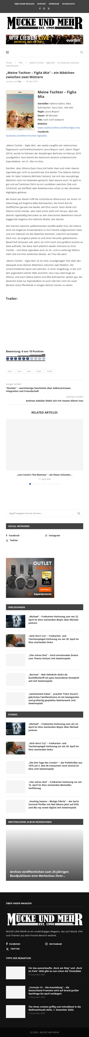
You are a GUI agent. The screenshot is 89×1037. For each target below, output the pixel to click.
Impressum (54, 4)
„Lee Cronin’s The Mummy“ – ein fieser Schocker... (44, 474)
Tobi (19, 81)
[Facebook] (39, 8)
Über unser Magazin (24, 4)
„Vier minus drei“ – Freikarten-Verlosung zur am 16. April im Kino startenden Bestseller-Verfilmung (55, 785)
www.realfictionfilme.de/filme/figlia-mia (59, 127)
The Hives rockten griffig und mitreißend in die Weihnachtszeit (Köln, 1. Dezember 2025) (54, 1008)
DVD (10, 371)
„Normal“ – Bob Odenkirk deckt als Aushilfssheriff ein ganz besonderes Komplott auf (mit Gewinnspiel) (53, 677)
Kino (29, 371)
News (39, 371)
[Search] (81, 52)
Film (21, 62)
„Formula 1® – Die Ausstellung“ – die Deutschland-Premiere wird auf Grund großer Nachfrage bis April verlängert (53, 990)
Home (9, 62)
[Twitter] (49, 8)
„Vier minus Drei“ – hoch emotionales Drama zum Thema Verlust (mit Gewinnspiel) (53, 657)
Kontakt (41, 4)
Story (49, 371)
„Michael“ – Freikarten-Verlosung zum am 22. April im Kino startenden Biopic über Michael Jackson (53, 619)
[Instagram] (44, 8)
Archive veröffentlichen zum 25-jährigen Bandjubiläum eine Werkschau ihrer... (39, 873)
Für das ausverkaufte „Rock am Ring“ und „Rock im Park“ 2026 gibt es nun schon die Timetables (55, 970)
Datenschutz (68, 4)
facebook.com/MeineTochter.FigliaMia (26, 135)
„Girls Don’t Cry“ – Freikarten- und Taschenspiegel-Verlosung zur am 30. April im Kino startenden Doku (53, 639)
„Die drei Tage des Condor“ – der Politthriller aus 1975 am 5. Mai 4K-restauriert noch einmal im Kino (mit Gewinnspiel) (55, 765)
